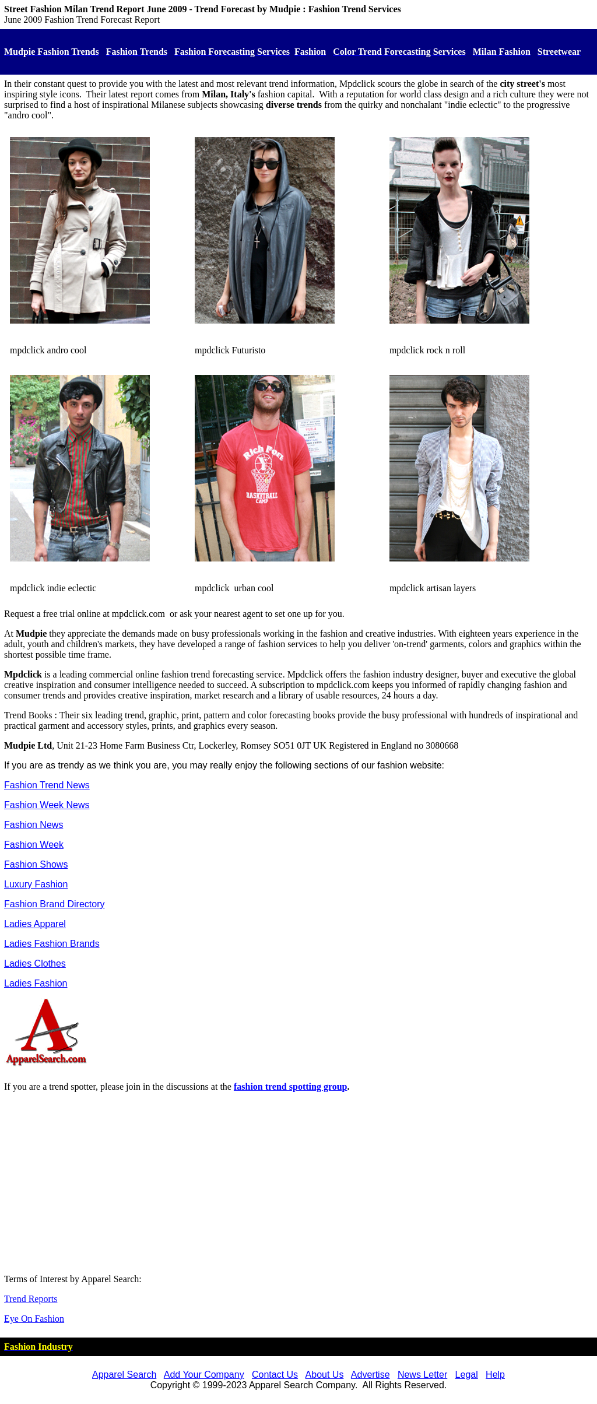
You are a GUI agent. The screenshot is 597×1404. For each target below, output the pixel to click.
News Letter (422, 1375)
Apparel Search (124, 1375)
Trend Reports (30, 1299)
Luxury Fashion (36, 884)
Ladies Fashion (36, 983)
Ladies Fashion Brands (52, 944)
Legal (466, 1375)
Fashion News (33, 825)
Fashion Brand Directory (54, 904)
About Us (324, 1375)
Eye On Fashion (34, 1319)
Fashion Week (34, 845)
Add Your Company (204, 1375)
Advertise (370, 1375)
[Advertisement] (298, 1183)
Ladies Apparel (35, 924)
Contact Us (275, 1375)
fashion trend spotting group (290, 1086)
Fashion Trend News (47, 785)
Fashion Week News (46, 805)
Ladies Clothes (35, 963)
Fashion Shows (36, 864)
